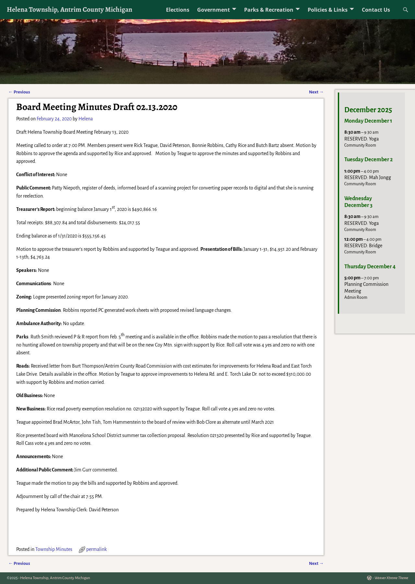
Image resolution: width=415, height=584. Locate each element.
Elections (177, 9)
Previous (19, 92)
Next (316, 92)
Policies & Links (328, 9)
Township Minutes (53, 549)
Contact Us (376, 9)
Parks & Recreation (268, 9)
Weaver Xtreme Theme (391, 578)
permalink (96, 549)
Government (213, 9)
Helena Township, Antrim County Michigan (69, 9)
